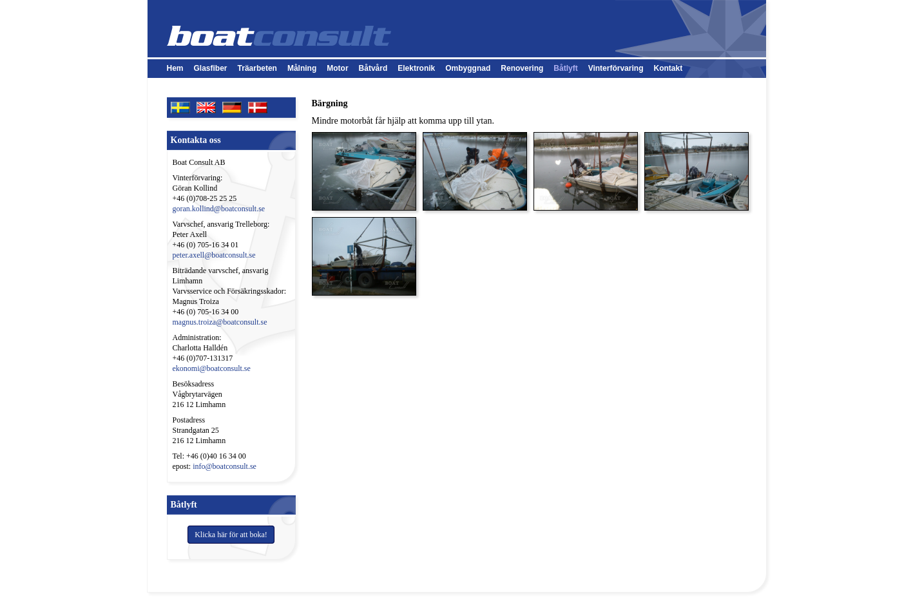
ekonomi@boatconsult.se (212, 368)
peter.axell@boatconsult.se (214, 255)
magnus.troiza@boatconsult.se (220, 322)
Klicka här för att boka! (231, 534)
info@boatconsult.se (224, 466)
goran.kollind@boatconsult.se (219, 208)
